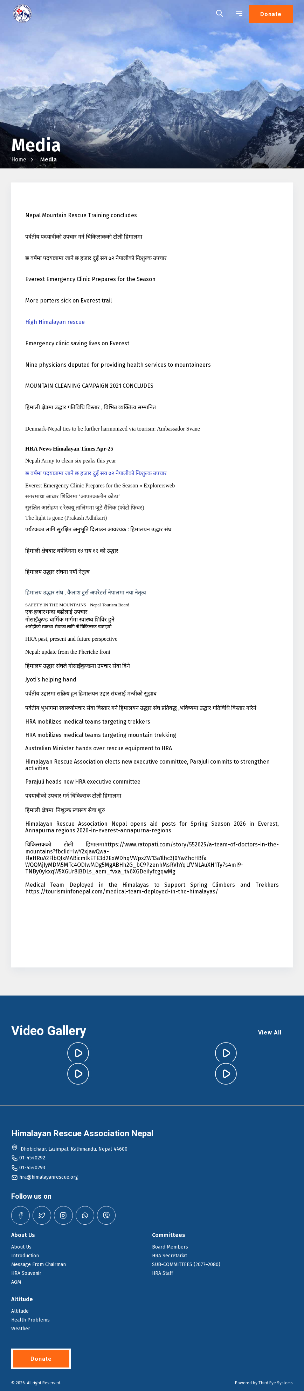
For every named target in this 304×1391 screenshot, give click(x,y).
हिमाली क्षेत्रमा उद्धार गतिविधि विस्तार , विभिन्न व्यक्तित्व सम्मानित (90, 407)
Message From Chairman (38, 1264)
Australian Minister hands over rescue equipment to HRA (98, 748)
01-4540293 (32, 1168)
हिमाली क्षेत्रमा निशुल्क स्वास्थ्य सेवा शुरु (65, 810)
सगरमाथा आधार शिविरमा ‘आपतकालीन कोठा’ (72, 496)
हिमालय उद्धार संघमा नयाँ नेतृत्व (57, 572)
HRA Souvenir (26, 1273)
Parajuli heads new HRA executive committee (82, 781)
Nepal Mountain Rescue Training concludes (81, 215)
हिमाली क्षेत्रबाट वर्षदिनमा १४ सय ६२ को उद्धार (71, 550)
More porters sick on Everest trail (68, 300)
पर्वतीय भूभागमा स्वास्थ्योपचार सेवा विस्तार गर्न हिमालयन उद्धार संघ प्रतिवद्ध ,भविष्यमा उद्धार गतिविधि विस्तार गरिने (140, 708)
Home (18, 159)
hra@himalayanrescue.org (48, 1177)
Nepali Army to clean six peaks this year (70, 461)
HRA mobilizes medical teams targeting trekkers (87, 721)
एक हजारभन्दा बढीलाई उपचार (56, 612)
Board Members (170, 1247)
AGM (16, 1282)
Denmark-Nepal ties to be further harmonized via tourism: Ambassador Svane (112, 429)
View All (270, 1032)
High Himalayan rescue (55, 322)
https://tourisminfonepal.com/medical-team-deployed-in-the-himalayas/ (121, 891)
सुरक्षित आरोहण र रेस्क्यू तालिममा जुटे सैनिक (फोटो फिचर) (84, 508)
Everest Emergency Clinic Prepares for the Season (90, 279)
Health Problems (30, 1320)
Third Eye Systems (275, 1382)
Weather (20, 1329)
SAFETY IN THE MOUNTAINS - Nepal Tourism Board (77, 604)
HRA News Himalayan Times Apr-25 (69, 449)
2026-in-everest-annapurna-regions (124, 830)
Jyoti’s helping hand (50, 679)
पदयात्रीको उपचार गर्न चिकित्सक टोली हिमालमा (73, 795)
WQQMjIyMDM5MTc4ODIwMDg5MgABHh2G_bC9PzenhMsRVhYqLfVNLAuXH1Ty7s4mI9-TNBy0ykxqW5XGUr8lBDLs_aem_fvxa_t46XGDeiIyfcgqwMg (134, 868)
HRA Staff (162, 1273)
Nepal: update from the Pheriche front (67, 652)
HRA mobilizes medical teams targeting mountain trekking (100, 735)
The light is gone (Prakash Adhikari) (66, 518)
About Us (21, 1247)
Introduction (25, 1256)
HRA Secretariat (169, 1256)
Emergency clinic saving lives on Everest (77, 343)
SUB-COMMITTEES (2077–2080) (186, 1264)
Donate (271, 14)
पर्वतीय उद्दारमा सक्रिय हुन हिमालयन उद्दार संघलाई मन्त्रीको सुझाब (91, 693)
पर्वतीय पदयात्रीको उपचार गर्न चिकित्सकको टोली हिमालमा (83, 236)
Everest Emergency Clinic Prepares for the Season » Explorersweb (100, 485)
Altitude (20, 1311)
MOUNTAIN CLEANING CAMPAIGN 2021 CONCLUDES (89, 385)
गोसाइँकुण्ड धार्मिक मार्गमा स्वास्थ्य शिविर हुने (70, 620)
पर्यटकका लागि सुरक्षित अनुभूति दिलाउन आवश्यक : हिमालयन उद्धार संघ (98, 529)
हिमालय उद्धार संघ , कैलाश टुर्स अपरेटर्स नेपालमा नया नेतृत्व (85, 592)
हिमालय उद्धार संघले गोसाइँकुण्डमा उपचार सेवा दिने (77, 666)
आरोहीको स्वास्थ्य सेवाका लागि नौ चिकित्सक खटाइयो (68, 626)
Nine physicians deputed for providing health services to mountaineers (118, 364)
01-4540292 (32, 1158)
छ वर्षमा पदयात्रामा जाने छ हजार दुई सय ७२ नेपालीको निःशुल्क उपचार (96, 258)
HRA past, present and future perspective (71, 639)
